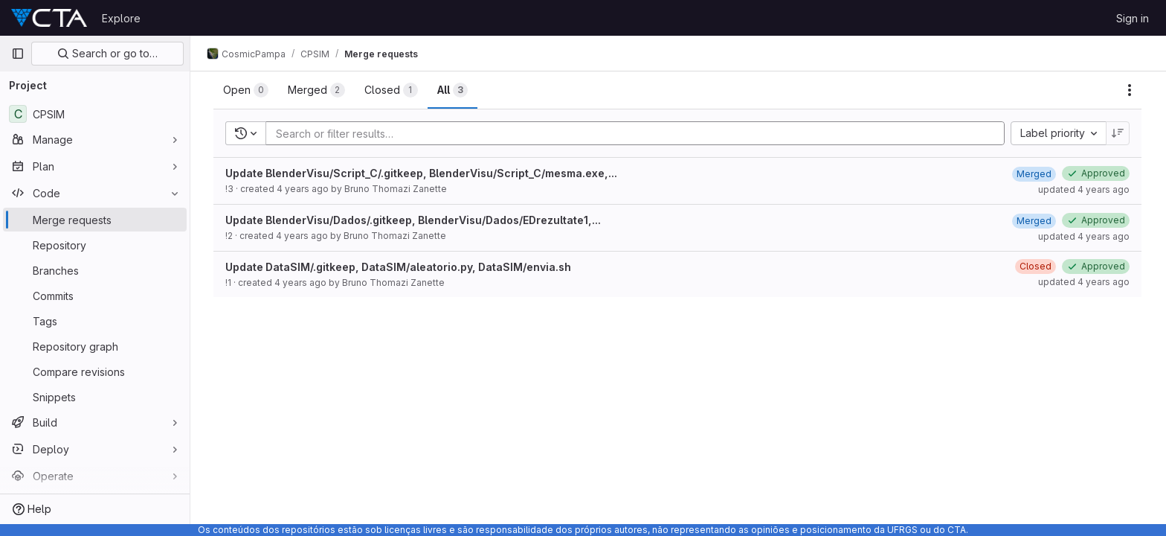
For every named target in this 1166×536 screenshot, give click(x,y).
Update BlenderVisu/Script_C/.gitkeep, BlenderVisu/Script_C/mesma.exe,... (422, 173)
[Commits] (95, 295)
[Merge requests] (95, 220)
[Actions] (1130, 90)
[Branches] (95, 270)
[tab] (246, 90)
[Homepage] (49, 18)
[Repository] (95, 245)
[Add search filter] (640, 133)
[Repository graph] (95, 346)
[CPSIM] (95, 114)
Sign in (1132, 18)
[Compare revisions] (95, 371)
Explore (121, 18)
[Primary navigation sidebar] (18, 54)
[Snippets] (95, 397)
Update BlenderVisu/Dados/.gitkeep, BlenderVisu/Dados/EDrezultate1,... (414, 220)
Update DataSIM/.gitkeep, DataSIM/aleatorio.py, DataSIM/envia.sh (399, 267)
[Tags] (95, 321)
